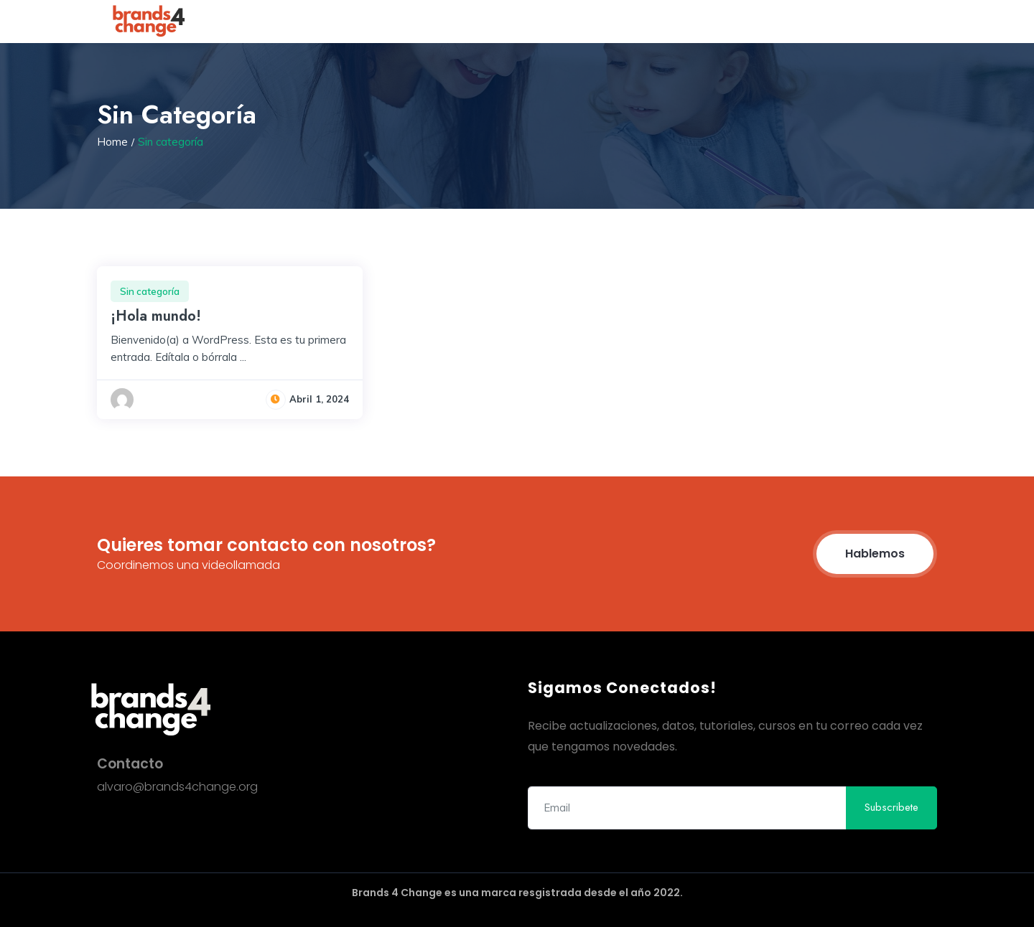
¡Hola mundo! (156, 316)
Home (112, 142)
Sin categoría (150, 291)
